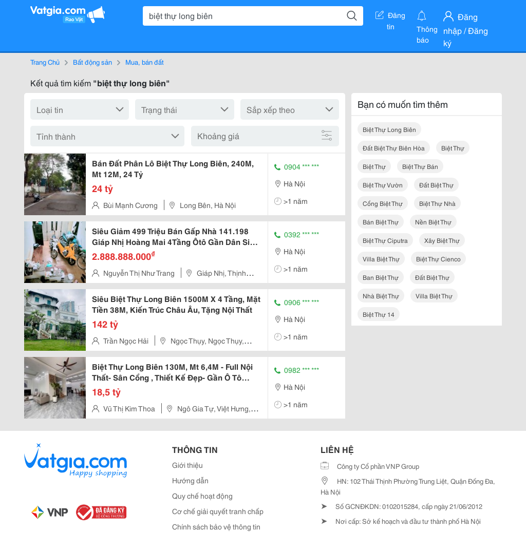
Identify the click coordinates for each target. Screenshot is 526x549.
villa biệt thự (381, 258)
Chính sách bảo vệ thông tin (216, 526)
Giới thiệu (187, 465)
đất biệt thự (436, 184)
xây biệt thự (442, 240)
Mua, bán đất (144, 61)
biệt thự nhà (437, 203)
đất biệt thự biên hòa (394, 147)
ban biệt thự (381, 277)
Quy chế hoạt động (202, 495)
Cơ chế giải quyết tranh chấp (218, 511)
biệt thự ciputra (385, 240)
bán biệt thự (381, 221)
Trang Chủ (45, 61)
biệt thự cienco (438, 258)
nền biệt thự (433, 221)
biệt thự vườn (383, 184)
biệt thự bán (420, 166)
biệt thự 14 (378, 314)
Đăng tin (390, 17)
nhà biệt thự (381, 295)
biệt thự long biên (389, 129)
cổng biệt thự (383, 203)
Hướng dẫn (190, 480)
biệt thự (452, 147)
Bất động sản (92, 61)
